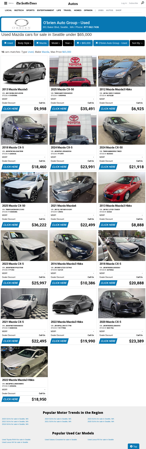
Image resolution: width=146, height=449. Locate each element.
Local (8, 10)
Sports (30, 10)
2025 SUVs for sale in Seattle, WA (15, 419)
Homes (77, 10)
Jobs (101, 10)
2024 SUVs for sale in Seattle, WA (58, 419)
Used (8, 43)
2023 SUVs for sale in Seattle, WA (101, 419)
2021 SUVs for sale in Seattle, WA (58, 421)
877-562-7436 (91, 27)
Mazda (41, 43)
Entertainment (45, 10)
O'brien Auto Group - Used (111, 43)
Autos (73, 4)
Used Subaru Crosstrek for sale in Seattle (61, 440)
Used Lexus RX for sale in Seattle (101, 440)
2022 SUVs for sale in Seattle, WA (15, 421)
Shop (118, 10)
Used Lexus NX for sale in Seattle (15, 442)
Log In (124, 3)
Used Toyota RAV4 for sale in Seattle (16, 440)
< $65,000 (84, 43)
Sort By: (137, 43)
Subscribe (133, 3)
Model (56, 43)
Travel (67, 10)
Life (59, 10)
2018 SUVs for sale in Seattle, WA (15, 424)
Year (68, 43)
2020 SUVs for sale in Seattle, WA (101, 421)
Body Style (24, 43)
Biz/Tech (19, 10)
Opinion (88, 10)
